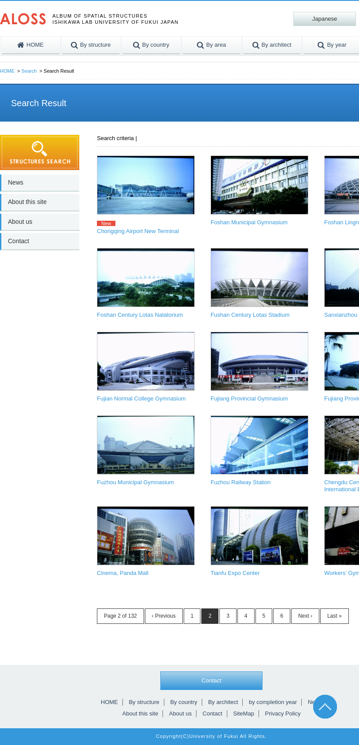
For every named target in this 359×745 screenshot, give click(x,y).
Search (29, 71)
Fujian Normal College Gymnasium (141, 398)
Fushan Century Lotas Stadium (250, 314)
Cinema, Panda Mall (122, 573)
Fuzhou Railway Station (241, 482)
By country (183, 702)
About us (20, 221)
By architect (223, 702)
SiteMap (243, 713)
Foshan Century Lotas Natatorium (140, 314)
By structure (144, 702)
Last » (334, 616)
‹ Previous (164, 616)
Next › (305, 616)
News (15, 182)
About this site (27, 201)
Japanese (324, 18)
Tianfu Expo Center (235, 573)
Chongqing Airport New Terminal (138, 231)
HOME (7, 71)
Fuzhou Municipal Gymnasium (135, 482)
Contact (18, 241)
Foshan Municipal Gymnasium (249, 222)
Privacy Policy (283, 713)
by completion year (273, 702)
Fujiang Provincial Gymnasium (249, 398)
